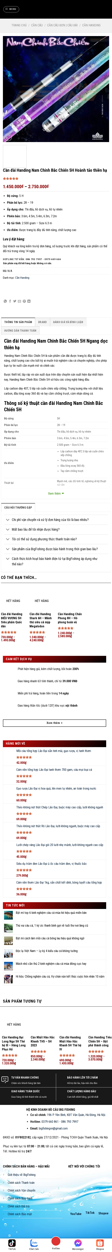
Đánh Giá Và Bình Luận (68, 322)
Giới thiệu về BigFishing (22, 1175)
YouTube (76, 1214)
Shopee (103, 1213)
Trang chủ (19, 25)
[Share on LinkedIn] (28, 301)
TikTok (90, 1213)
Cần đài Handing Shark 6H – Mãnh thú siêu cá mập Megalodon (41, 620)
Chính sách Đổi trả (19, 1206)
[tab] (18, 322)
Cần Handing (91, 25)
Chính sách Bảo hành (20, 1198)
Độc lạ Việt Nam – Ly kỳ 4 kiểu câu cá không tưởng (47, 951)
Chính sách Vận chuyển (21, 1190)
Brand (42, 322)
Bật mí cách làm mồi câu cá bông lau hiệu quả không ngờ (50, 938)
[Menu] (11, 9)
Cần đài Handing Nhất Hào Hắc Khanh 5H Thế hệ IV (70, 1043)
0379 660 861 (50, 1122)
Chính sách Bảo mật (20, 1214)
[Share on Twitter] (14, 301)
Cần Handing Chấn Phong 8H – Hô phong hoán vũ (70, 618)
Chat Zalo (34, 1244)
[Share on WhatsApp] (5, 301)
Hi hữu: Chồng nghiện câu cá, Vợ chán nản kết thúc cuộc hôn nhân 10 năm (60, 976)
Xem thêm (54, 493)
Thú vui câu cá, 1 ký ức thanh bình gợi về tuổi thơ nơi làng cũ (52, 925)
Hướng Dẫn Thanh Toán (20, 330)
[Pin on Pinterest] (24, 301)
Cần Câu (37, 25)
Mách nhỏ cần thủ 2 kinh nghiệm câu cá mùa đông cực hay (51, 964)
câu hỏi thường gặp (18, 507)
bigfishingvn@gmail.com (53, 1128)
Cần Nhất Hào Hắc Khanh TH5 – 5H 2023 (43, 1041)
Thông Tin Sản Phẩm (18, 322)
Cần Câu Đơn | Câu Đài (62, 25)
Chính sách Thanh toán (21, 1183)
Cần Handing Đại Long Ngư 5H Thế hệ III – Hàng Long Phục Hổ (14, 1043)
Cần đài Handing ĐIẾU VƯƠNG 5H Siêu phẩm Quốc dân (11, 620)
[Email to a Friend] (19, 301)
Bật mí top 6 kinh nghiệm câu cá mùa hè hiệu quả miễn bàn (51, 913)
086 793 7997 (69, 1122)
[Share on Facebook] (10, 301)
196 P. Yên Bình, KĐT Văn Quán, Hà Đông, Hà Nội (76, 1115)
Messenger (78, 1244)
